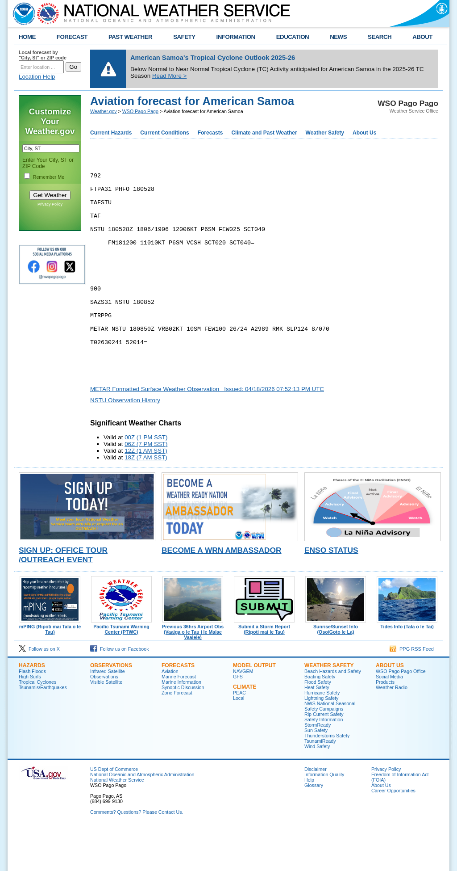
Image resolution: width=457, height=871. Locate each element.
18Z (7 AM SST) (146, 500)
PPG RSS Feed (412, 691)
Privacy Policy (49, 204)
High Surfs (30, 719)
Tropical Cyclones (37, 725)
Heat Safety (316, 730)
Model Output (254, 708)
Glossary (313, 828)
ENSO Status (331, 593)
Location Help (37, 76)
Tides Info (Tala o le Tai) (407, 667)
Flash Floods (32, 714)
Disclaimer (315, 812)
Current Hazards (111, 133)
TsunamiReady (320, 784)
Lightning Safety (321, 741)
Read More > (169, 75)
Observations (111, 708)
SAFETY (184, 37)
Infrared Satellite (107, 714)
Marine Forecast (179, 719)
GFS (238, 719)
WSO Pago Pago (140, 111)
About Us (364, 133)
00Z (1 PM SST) (146, 480)
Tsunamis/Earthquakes (43, 730)
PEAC (239, 735)
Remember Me (48, 177)
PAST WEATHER (130, 37)
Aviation (170, 714)
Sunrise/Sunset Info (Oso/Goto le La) (335, 669)
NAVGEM (243, 714)
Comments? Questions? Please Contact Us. (136, 855)
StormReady (317, 767)
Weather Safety (325, 133)
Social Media (389, 719)
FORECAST (72, 37)
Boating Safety (319, 719)
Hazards (32, 708)
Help (309, 822)
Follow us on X (39, 691)
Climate (244, 730)
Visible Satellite (106, 725)
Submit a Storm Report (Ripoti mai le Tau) (264, 669)
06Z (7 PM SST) (146, 487)
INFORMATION (235, 37)
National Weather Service (117, 822)
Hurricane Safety (322, 735)
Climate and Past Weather (264, 133)
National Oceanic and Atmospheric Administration (142, 817)
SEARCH (379, 37)
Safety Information (323, 762)
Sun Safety (316, 773)
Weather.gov (103, 111)
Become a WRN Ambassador (222, 593)
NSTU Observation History (125, 443)
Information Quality (324, 817)
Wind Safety (317, 789)
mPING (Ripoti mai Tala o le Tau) (50, 669)
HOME (27, 37)
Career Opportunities (393, 833)
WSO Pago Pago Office (401, 714)
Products (385, 725)
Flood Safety (317, 725)
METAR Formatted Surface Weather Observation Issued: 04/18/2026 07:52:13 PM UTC (207, 432)
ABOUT (422, 37)
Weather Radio (391, 730)
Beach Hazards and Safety (332, 714)
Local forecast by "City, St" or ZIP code (42, 55)
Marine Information (181, 725)
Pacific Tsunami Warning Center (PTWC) (121, 669)
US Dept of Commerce (114, 812)
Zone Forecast (177, 735)
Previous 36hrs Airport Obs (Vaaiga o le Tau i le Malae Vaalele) (193, 672)
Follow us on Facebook (119, 691)
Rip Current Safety (324, 757)
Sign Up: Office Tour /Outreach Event (63, 598)
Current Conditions (164, 133)
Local (238, 741)
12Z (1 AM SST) (146, 493)
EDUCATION (292, 37)
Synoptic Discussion (183, 730)
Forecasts (210, 133)
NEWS (338, 37)
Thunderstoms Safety (326, 778)
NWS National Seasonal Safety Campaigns (329, 749)
